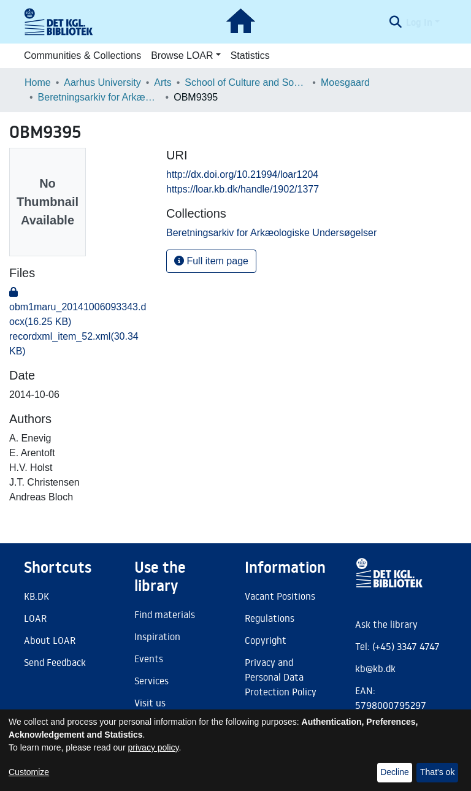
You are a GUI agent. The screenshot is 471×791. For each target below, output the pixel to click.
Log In (419, 22)
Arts (162, 82)
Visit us (150, 703)
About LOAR (49, 640)
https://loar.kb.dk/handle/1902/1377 (242, 189)
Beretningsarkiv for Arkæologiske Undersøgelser (99, 97)
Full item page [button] (211, 261)
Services (151, 680)
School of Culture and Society (246, 82)
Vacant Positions (280, 596)
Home (38, 82)
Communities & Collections (82, 55)
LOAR (35, 618)
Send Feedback (55, 662)
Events (148, 658)
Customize (29, 772)
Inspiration (157, 636)
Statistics (250, 55)
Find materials (164, 614)
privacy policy (153, 747)
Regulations (269, 618)
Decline (394, 772)
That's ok (437, 772)
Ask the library (386, 624)
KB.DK (36, 596)
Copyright (265, 640)
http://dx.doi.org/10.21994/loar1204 (242, 174)
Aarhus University (102, 82)
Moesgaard (345, 82)
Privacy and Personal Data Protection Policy (280, 677)
